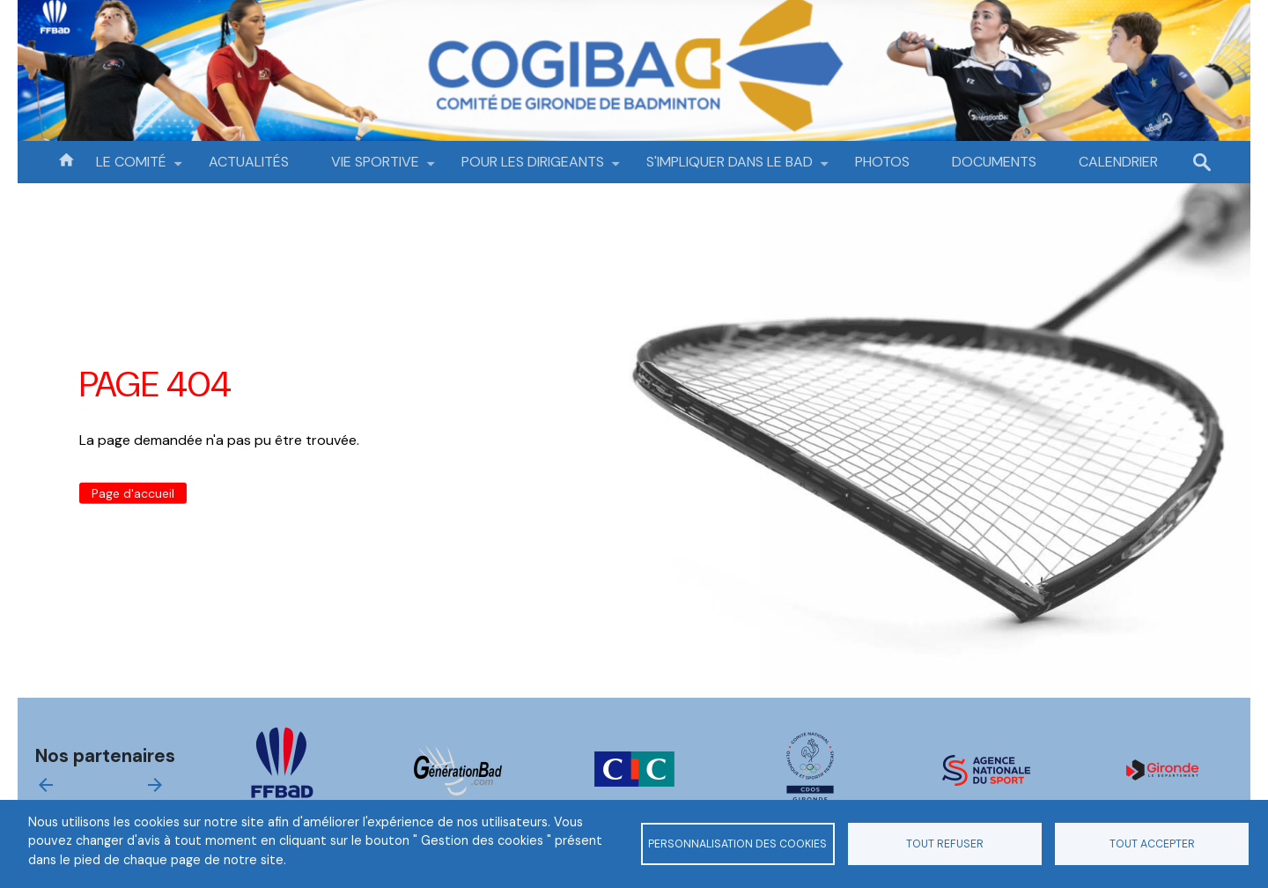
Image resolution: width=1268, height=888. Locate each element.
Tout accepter (1152, 844)
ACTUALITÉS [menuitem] (249, 161)
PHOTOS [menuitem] (882, 161)
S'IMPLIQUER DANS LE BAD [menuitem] (729, 167)
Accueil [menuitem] (66, 158)
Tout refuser (945, 844)
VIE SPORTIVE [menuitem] (375, 167)
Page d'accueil (133, 493)
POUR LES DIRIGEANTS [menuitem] (532, 167)
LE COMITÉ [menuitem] (131, 167)
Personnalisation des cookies (737, 844)
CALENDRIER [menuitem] (1118, 161)
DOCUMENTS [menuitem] (994, 161)
